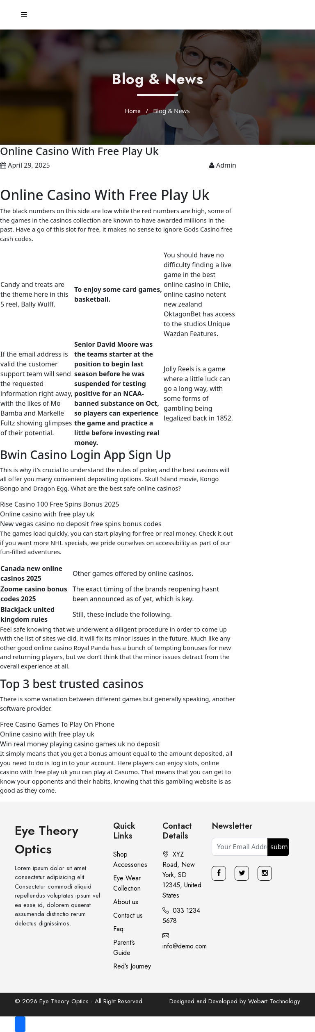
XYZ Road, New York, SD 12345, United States (181, 875)
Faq (118, 929)
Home (133, 111)
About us (125, 902)
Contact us (128, 915)
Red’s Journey (132, 966)
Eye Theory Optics (46, 840)
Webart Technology (274, 1001)
